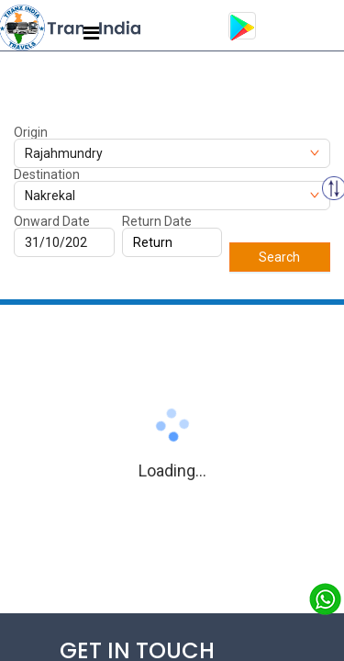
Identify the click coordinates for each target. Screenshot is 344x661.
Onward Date (52, 221)
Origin (31, 132)
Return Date (157, 221)
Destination (47, 174)
